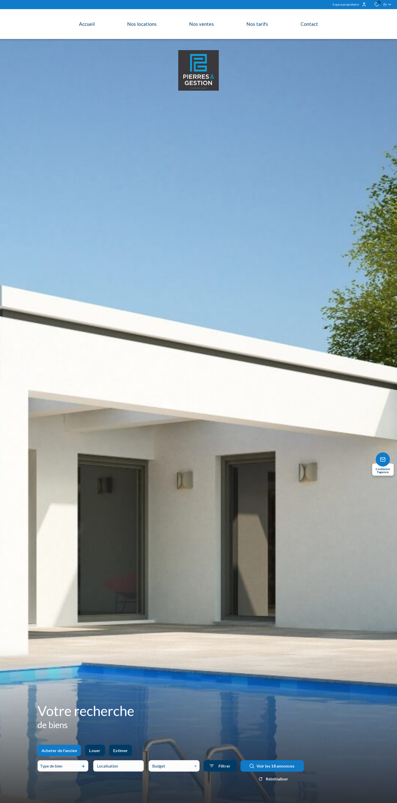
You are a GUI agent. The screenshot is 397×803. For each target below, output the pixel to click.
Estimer (120, 754)
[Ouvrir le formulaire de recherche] (220, 770)
